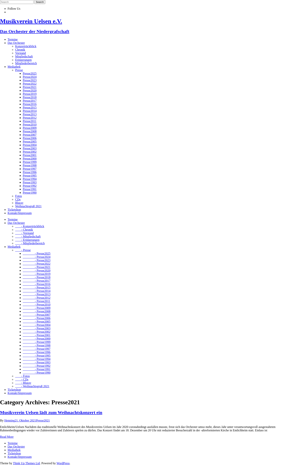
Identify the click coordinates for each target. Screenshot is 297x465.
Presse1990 (30, 192)
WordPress (63, 463)
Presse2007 (30, 134)
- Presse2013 (36, 294)
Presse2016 (30, 104)
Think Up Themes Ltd (26, 463)
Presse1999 (30, 162)
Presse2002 (30, 151)
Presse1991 (30, 189)
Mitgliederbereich (26, 63)
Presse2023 (30, 80)
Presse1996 (30, 172)
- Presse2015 (36, 287)
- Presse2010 (36, 304)
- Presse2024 (36, 257)
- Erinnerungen (27, 239)
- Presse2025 (36, 253)
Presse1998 (30, 165)
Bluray (19, 202)
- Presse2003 (36, 328)
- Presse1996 (36, 352)
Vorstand (20, 53)
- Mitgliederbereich (30, 243)
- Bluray (23, 382)
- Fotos (22, 376)
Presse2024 (30, 76)
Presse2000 (30, 158)
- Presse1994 (36, 359)
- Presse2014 (36, 291)
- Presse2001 (36, 335)
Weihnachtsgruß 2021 (28, 206)
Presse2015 (30, 107)
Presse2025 (30, 73)
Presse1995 (30, 175)
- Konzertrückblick (29, 226)
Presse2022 (30, 83)
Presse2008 (30, 131)
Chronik (20, 49)
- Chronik (24, 229)
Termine (13, 39)
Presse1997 (30, 168)
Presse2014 (30, 111)
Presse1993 (30, 182)
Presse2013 (30, 114)
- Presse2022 (36, 263)
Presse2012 (30, 117)
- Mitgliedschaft (28, 236)
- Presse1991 (36, 369)
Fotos (18, 196)
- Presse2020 (36, 270)
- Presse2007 (36, 314)
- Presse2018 (36, 277)
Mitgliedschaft (24, 56)
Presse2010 (30, 124)
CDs (17, 199)
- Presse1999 (36, 342)
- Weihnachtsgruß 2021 (32, 386)
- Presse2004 (36, 325)
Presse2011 (29, 121)
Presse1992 (30, 185)
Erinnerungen (23, 59)
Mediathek (14, 66)
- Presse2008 (36, 311)
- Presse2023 (36, 260)
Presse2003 (30, 148)
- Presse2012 (36, 297)
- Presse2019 (36, 274)
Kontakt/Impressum (20, 213)
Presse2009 (30, 128)
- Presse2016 (36, 284)
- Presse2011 (36, 301)
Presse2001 (30, 155)
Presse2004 (30, 145)
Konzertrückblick (25, 46)
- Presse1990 (36, 372)
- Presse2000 (36, 338)
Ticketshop (14, 209)
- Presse (23, 250)
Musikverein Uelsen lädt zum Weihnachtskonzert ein (51, 412)
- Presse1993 (36, 362)
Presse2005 (30, 141)
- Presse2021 (36, 267)
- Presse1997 (36, 348)
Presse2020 (30, 90)
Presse (19, 70)
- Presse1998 (36, 345)
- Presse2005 (36, 321)
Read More (7, 436)
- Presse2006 (36, 318)
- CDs (21, 379)
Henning (9, 420)
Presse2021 (30, 87)
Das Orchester (16, 42)
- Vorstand (24, 233)
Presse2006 (30, 138)
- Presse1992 (36, 365)
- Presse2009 (36, 308)
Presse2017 (30, 100)
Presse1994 (30, 179)
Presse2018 (30, 97)
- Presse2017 (36, 280)
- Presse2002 (36, 331)
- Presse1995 (36, 355)
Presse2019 (30, 93)
